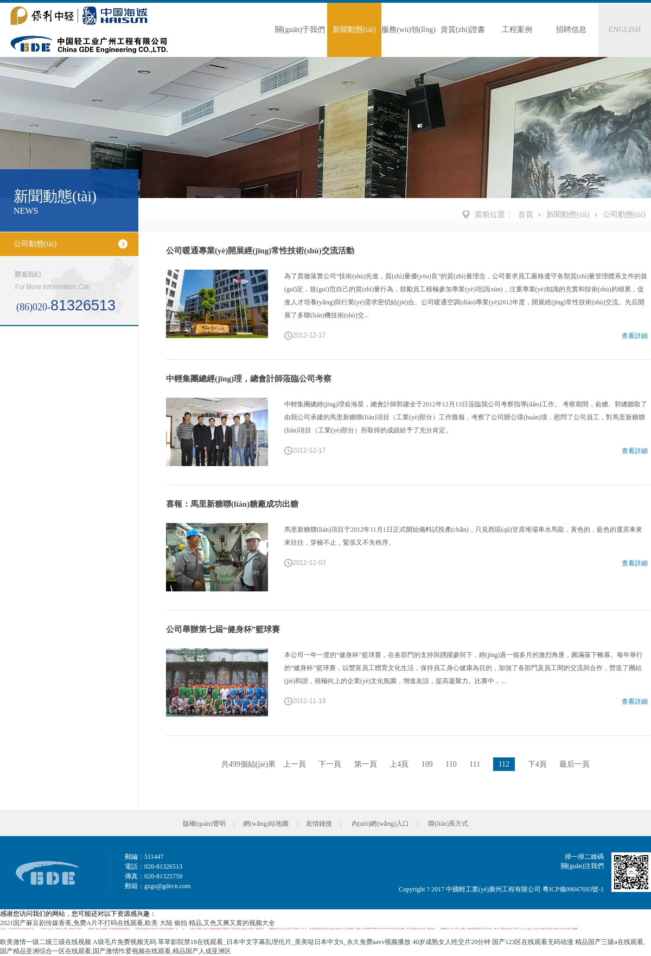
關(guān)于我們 (300, 30)
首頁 (525, 215)
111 (474, 764)
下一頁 (329, 764)
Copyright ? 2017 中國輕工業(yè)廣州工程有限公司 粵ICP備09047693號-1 (501, 889)
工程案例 (517, 30)
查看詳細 (635, 336)
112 (504, 764)
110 (450, 764)
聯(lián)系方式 (448, 823)
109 (427, 764)
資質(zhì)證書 (463, 30)
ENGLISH (625, 30)
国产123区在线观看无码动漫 (532, 942)
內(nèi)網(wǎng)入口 (380, 823)
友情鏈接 (319, 823)
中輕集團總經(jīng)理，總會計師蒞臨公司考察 (248, 378)
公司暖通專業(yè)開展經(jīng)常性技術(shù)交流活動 (260, 250)
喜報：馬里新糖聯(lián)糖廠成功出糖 (232, 504)
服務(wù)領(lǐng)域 (408, 41)
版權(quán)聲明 (204, 823)
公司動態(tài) (624, 215)
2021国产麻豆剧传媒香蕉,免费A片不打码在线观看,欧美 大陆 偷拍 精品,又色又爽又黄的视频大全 (137, 923)
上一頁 (294, 764)
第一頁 (365, 764)
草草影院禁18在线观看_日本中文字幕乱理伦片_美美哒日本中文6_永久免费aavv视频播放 (284, 942)
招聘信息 (571, 30)
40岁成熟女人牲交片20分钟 (451, 942)
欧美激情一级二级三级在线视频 (45, 942)
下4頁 (537, 764)
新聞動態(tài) (354, 30)
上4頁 (399, 764)
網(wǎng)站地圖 (266, 823)
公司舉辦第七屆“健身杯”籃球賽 (223, 629)
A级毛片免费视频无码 (124, 942)
